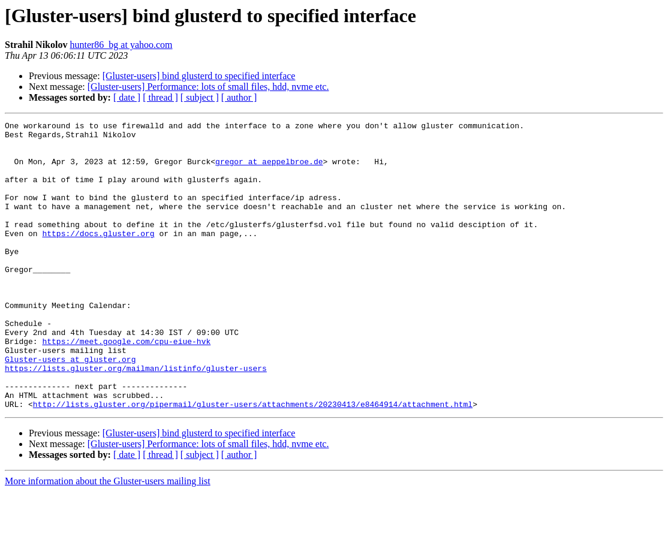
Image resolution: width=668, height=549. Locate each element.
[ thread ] (160, 97)
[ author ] (239, 97)
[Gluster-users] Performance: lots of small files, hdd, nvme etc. (208, 87)
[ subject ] (199, 97)
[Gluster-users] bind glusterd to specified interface (199, 76)
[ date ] (126, 97)
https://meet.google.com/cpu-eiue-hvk (126, 386)
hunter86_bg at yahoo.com (121, 45)
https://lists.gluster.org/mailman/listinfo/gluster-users (136, 418)
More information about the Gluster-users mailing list (107, 538)
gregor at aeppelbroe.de (269, 170)
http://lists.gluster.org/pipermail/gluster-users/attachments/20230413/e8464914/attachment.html (253, 461)
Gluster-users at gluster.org (70, 407)
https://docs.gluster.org (98, 256)
